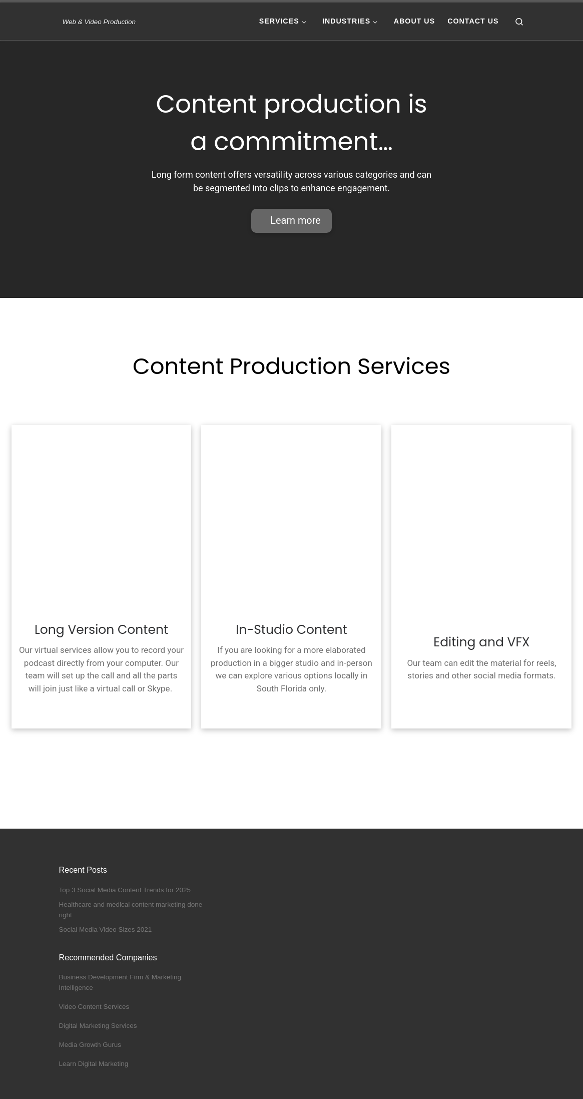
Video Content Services (94, 1007)
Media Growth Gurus (90, 1044)
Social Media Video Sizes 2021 (105, 930)
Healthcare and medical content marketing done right (131, 910)
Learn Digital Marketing (94, 1063)
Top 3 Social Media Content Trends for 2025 (125, 890)
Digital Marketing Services (98, 1025)
